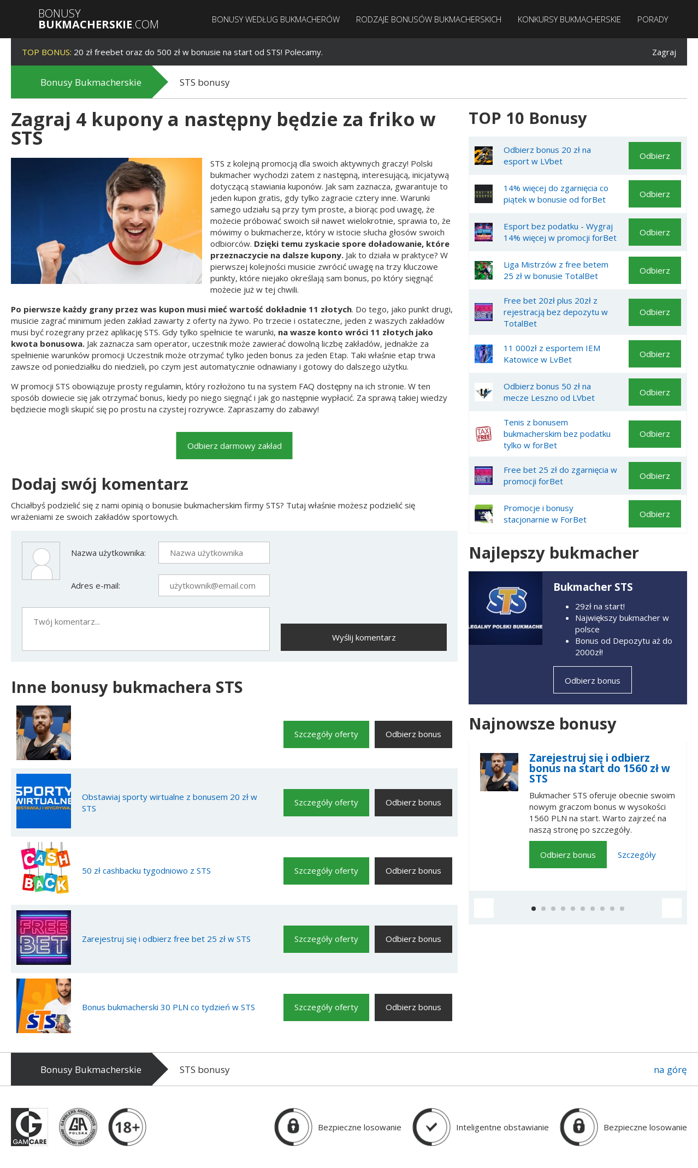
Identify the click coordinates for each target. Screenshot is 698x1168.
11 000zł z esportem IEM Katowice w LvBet (552, 353)
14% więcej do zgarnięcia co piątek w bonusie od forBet (556, 193)
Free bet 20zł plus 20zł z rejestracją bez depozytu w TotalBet (556, 312)
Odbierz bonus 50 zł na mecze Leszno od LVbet (549, 392)
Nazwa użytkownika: (108, 552)
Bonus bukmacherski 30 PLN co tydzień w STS (168, 1006)
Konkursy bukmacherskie (569, 19)
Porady (652, 19)
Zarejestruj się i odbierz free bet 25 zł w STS (166, 938)
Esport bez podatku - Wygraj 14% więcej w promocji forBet (560, 232)
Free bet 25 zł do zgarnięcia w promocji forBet (560, 475)
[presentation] (364, 563)
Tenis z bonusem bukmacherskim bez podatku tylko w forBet (557, 433)
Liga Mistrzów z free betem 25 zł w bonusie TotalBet (556, 270)
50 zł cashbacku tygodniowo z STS (146, 870)
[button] (484, 908)
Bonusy (98, 19)
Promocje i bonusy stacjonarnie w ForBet (545, 513)
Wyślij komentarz (364, 637)
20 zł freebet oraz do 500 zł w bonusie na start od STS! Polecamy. (172, 51)
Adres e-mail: (95, 585)
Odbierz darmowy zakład (234, 445)
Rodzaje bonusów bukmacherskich (428, 19)
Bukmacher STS (593, 587)
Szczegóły (637, 854)
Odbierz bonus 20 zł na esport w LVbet (547, 155)
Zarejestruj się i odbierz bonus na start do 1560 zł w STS (599, 768)
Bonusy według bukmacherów (276, 19)
